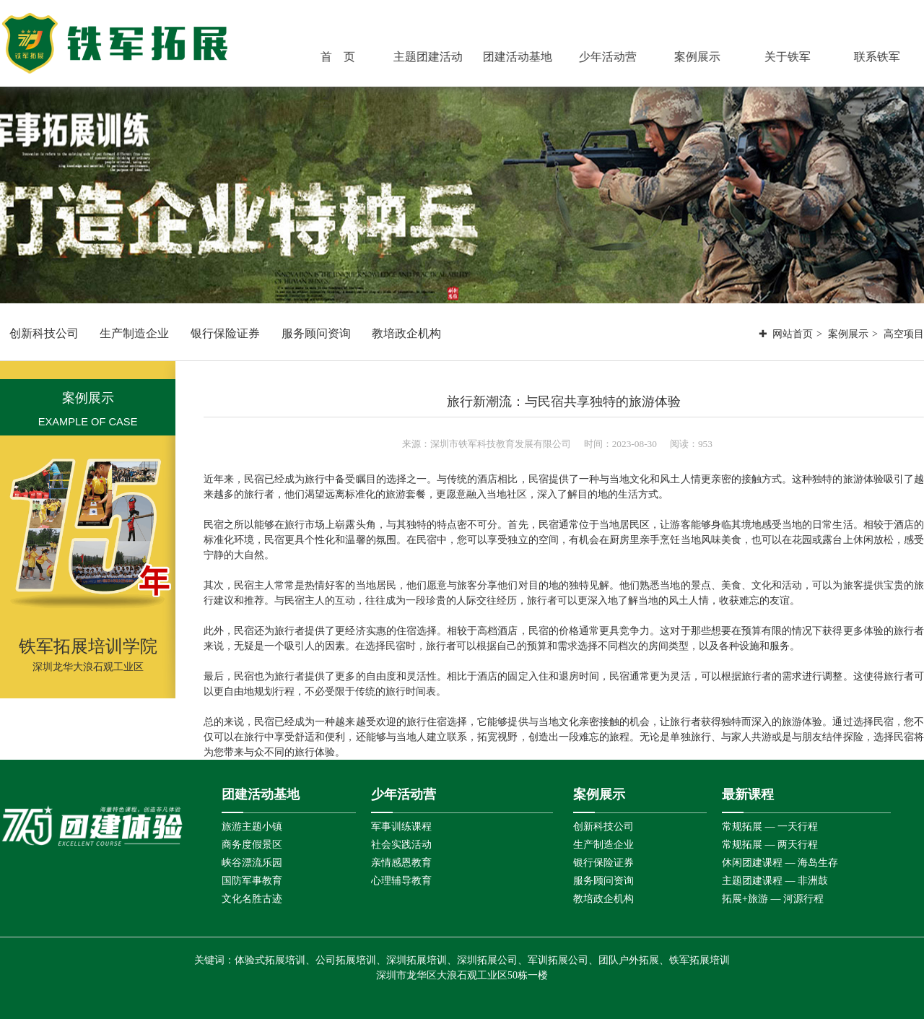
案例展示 (699, 57)
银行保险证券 (225, 333)
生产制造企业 (134, 333)
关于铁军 (789, 57)
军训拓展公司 (558, 960)
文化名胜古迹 (252, 898)
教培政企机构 (406, 333)
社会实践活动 (401, 844)
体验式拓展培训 (270, 960)
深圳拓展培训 (416, 960)
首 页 (340, 57)
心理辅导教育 (401, 880)
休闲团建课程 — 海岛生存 (780, 862)
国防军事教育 (252, 880)
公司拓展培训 (345, 960)
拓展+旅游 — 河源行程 (773, 898)
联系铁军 (879, 57)
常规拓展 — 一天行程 (770, 826)
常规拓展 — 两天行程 (770, 844)
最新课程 (748, 794)
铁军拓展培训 (699, 960)
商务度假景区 (252, 844)
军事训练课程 (401, 826)
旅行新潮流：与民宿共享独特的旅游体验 (564, 401)
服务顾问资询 (316, 333)
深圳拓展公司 (487, 960)
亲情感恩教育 (401, 862)
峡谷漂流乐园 (252, 862)
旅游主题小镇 (252, 826)
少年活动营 (610, 57)
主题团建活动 (430, 57)
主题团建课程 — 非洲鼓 (775, 880)
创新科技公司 (44, 333)
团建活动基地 (519, 57)
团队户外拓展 (628, 960)
